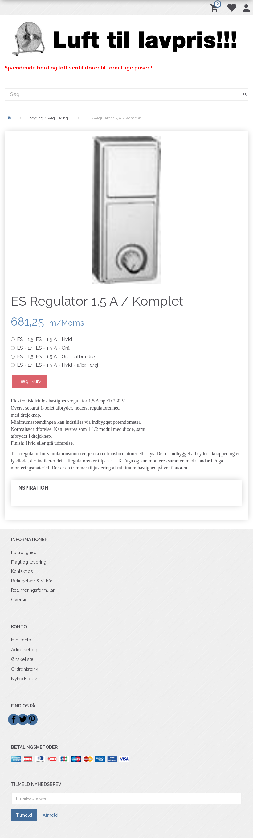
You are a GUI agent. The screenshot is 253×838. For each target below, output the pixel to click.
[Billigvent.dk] (126, 39)
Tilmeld (24, 815)
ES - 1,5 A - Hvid (44, 339)
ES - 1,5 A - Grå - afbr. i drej (56, 357)
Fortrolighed (23, 552)
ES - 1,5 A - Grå (43, 348)
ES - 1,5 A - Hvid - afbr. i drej (57, 365)
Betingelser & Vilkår (31, 580)
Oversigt (20, 599)
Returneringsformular (33, 590)
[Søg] (245, 94)
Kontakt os (22, 571)
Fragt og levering (28, 562)
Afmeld (50, 815)
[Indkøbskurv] (215, 7)
